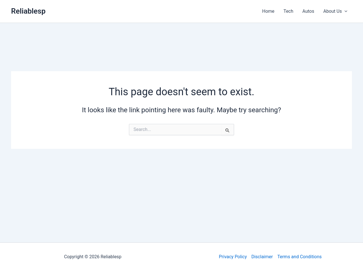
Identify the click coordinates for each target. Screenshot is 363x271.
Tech (288, 11)
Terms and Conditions (299, 256)
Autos (308, 11)
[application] (344, 11)
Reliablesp (28, 11)
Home (268, 11)
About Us (335, 11)
